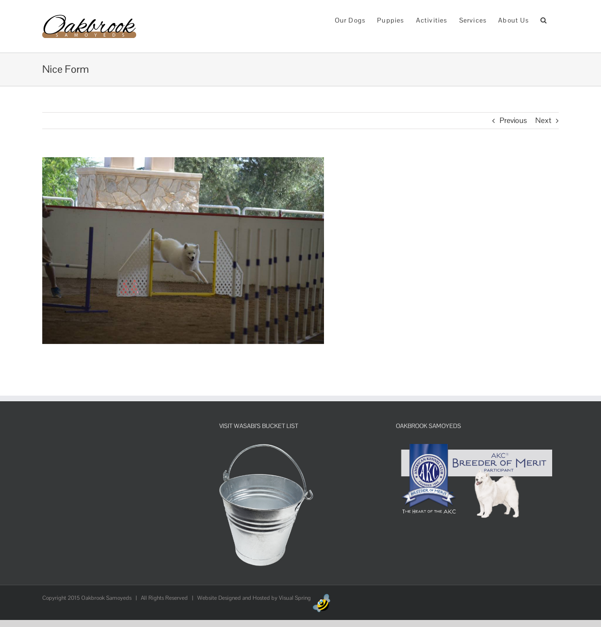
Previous (513, 120)
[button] (543, 19)
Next (543, 120)
